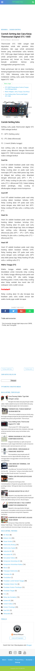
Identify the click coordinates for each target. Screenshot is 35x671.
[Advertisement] (17, 18)
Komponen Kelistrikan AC (11, 561)
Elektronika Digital (9, 548)
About (4, 660)
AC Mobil (6, 535)
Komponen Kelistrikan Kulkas (12, 564)
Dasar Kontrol (7, 541)
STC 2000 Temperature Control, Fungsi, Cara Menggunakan (17, 88)
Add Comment (15, 40)
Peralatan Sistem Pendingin (12, 587)
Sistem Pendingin (9, 607)
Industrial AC (7, 551)
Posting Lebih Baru (7, 369)
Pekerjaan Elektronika (10, 571)
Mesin (5, 568)
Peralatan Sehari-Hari (10, 584)
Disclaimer (29, 660)
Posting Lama (28, 369)
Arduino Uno (7, 538)
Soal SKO (6, 610)
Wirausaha (6, 613)
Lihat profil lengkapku (17, 638)
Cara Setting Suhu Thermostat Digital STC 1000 (16, 95)
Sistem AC (6, 600)
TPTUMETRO (17, 2)
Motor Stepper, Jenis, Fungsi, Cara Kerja (17, 91)
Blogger (29, 645)
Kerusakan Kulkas (9, 558)
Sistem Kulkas (8, 604)
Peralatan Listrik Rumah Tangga (13, 581)
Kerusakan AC (8, 554)
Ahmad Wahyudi (18, 634)
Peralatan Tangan (9, 591)
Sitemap (17, 662)
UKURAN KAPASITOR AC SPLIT (18, 491)
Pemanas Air (7, 574)
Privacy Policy (19, 660)
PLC (4, 594)
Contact (10, 660)
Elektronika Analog (9, 545)
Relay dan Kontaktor (9, 597)
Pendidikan (7, 577)
